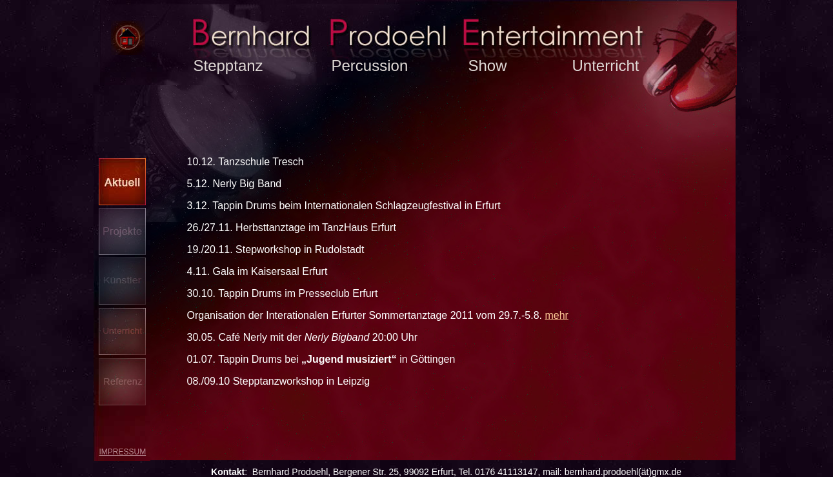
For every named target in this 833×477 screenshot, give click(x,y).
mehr (556, 315)
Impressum (122, 451)
